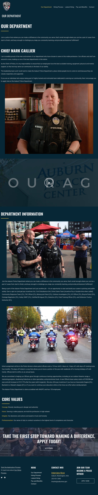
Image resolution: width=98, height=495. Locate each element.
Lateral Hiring (70, 7)
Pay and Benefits (82, 7)
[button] (49, 182)
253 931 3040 (56, 479)
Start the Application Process (10, 467)
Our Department (47, 7)
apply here (85, 481)
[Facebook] (5, 477)
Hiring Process (59, 7)
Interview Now (58, 473)
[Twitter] (1, 477)
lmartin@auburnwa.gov (59, 481)
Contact (92, 7)
